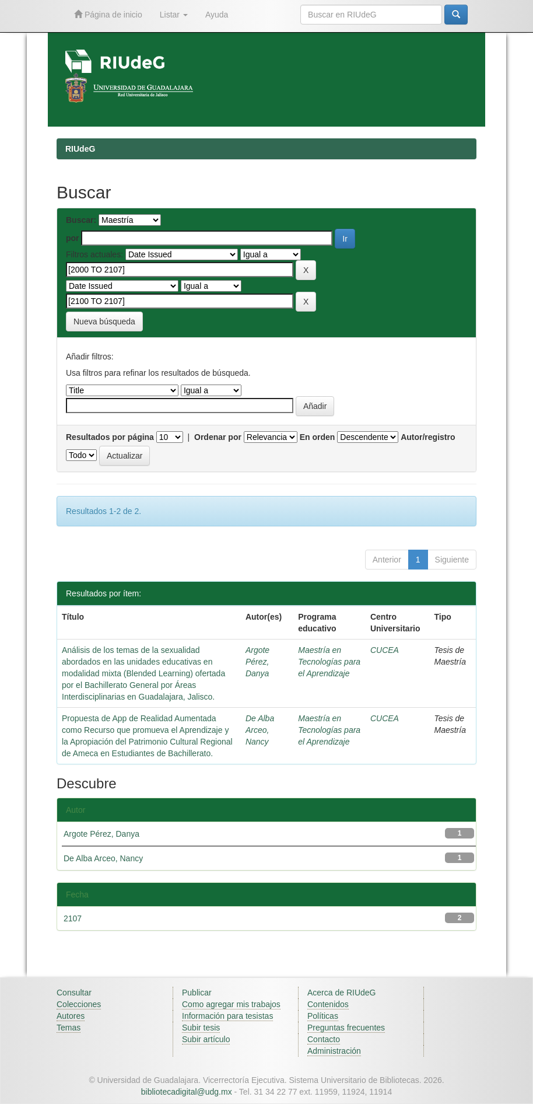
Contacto (323, 1039)
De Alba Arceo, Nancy (260, 730)
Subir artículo (206, 1039)
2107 (73, 918)
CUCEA (384, 650)
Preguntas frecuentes (346, 1027)
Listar (174, 14)
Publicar (197, 992)
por (72, 238)
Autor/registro (428, 437)
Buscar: (81, 220)
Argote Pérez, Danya (257, 661)
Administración (334, 1051)
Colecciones (79, 1004)
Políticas (322, 1016)
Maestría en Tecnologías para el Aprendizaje (329, 661)
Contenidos (328, 1004)
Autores (71, 1016)
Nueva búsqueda (104, 321)
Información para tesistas (227, 1016)
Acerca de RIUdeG (341, 992)
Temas (68, 1027)
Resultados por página (110, 437)
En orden (317, 437)
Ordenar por (217, 437)
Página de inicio (108, 14)
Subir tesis (201, 1027)
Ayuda (216, 14)
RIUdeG (80, 148)
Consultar (74, 992)
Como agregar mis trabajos (231, 1004)
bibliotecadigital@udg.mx (186, 1091)
